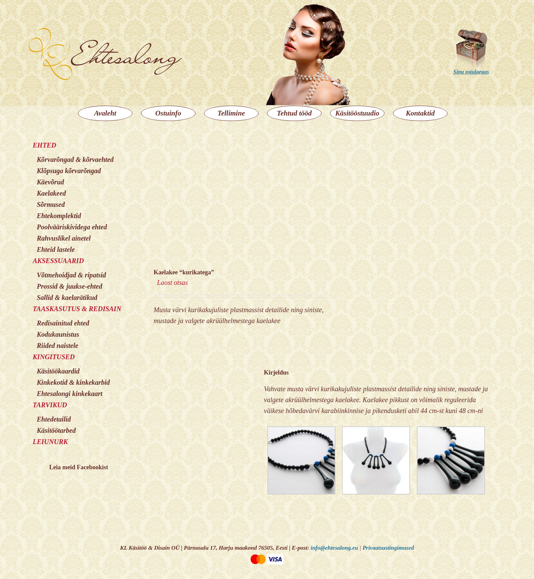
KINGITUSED (54, 357)
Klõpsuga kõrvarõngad (69, 170)
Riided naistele (57, 345)
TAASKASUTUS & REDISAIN (77, 309)
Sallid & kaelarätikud (67, 297)
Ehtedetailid (54, 419)
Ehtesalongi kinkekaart (70, 393)
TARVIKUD (50, 405)
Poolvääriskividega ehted (72, 227)
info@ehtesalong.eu (334, 548)
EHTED (44, 145)
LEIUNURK (50, 441)
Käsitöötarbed (56, 430)
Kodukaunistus (58, 334)
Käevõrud (50, 182)
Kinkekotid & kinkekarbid (73, 382)
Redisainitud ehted (63, 323)
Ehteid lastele (56, 249)
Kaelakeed (51, 193)
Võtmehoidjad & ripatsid (71, 275)
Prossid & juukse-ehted (69, 286)
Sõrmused (51, 204)
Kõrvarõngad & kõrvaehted (75, 159)
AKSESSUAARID (58, 260)
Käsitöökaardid (58, 371)
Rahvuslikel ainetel (64, 238)
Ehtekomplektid (59, 215)
